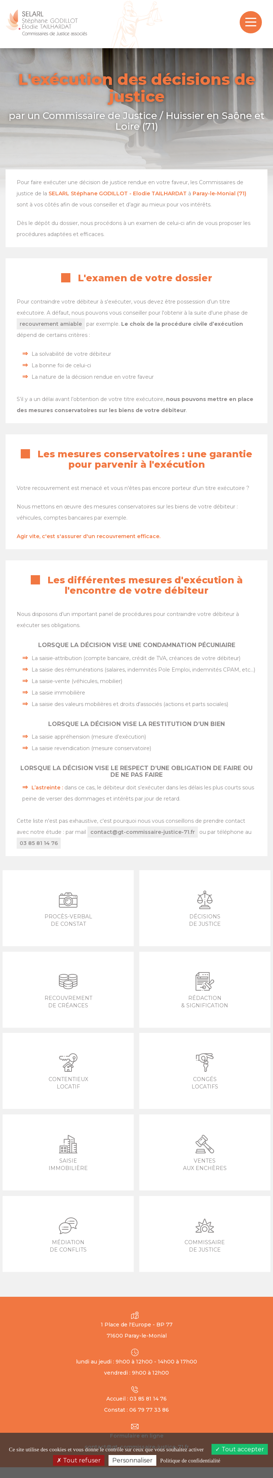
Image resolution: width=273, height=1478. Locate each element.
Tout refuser (79, 1460)
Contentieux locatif (68, 1071)
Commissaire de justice (204, 1234)
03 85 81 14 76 (39, 843)
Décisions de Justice (205, 909)
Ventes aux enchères (205, 1153)
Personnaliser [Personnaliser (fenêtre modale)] (132, 1460)
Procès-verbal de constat (68, 909)
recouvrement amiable (51, 324)
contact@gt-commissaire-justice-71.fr (142, 832)
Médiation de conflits (68, 1234)
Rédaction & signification (204, 990)
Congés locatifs (205, 1071)
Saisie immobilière (68, 1153)
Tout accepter (239, 1449)
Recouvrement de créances (68, 990)
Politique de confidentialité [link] (190, 1461)
